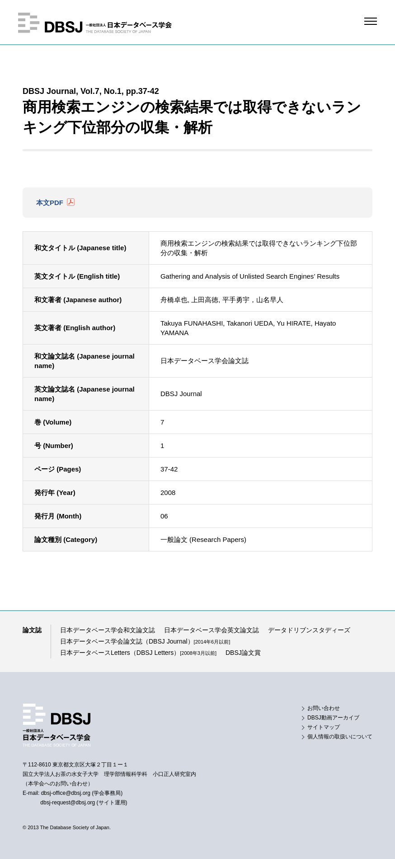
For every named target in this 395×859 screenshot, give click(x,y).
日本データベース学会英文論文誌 (211, 630)
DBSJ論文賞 (243, 652)
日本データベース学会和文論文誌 (107, 630)
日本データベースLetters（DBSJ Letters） (138, 652)
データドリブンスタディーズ (309, 630)
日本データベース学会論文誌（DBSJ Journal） (145, 641)
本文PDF (49, 202)
